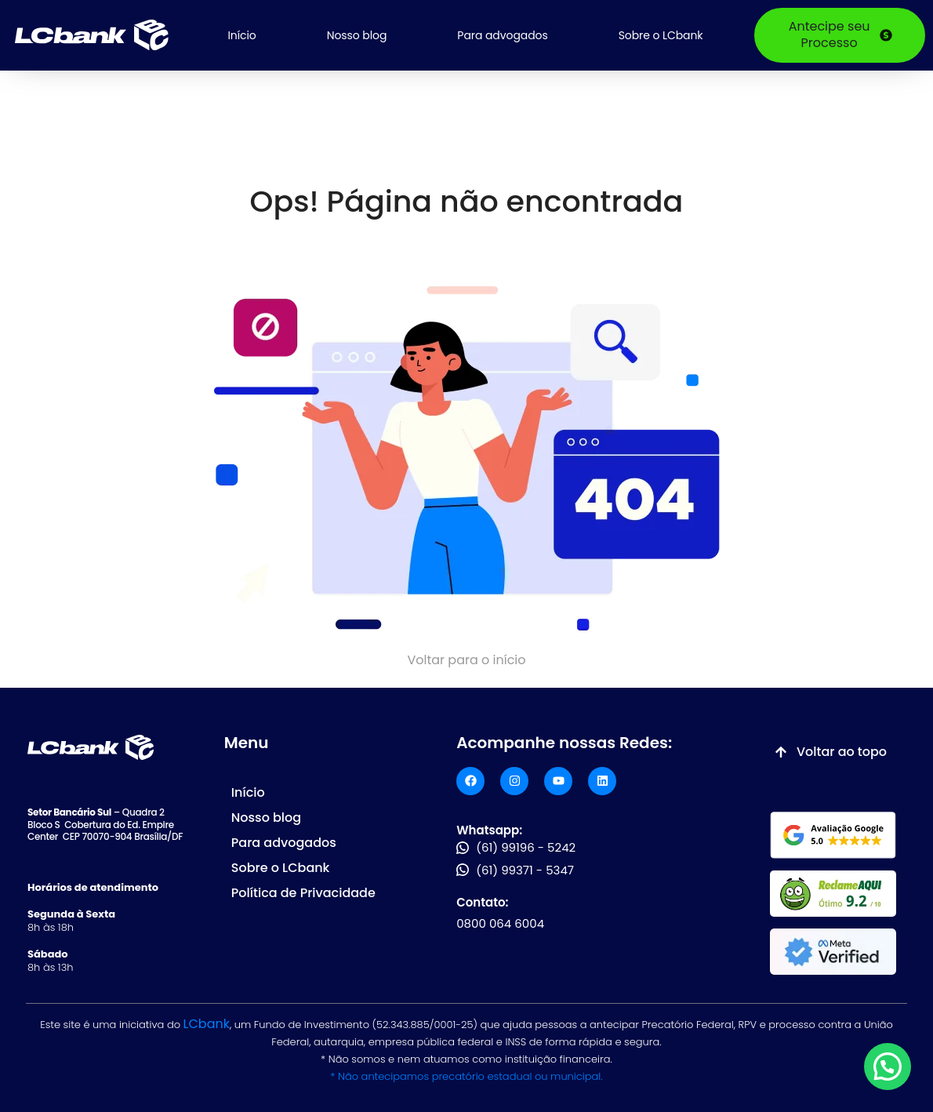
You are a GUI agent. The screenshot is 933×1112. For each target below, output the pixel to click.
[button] (887, 1066)
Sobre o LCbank (661, 35)
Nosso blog (357, 35)
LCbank (206, 1024)
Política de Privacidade (303, 893)
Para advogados (502, 35)
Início (241, 35)
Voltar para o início (466, 660)
